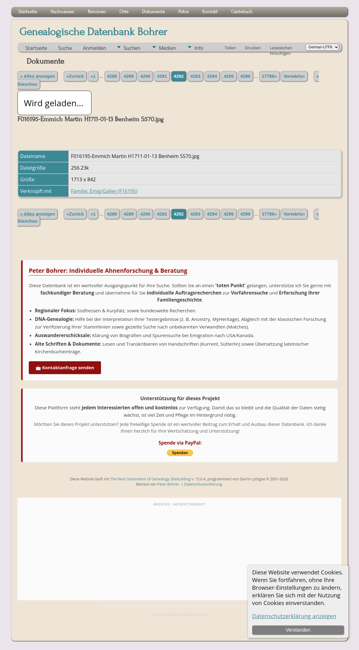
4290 (145, 76)
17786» (269, 76)
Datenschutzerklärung (203, 484)
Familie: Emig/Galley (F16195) (104, 191)
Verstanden (298, 630)
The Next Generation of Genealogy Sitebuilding (150, 479)
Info (198, 48)
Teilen (230, 48)
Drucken (253, 48)
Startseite (36, 48)
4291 (162, 76)
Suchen (132, 48)
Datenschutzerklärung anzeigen (294, 616)
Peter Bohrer (168, 484)
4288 (112, 76)
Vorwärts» (294, 76)
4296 (246, 76)
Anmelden (94, 48)
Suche (65, 48)
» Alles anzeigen (37, 76)
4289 (129, 76)
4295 (229, 76)
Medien (167, 48)
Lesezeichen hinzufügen (281, 48)
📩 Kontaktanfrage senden (65, 367)
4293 (195, 76)
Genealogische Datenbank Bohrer (93, 32)
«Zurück (75, 76)
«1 (93, 76)
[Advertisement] (179, 553)
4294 (212, 76)
